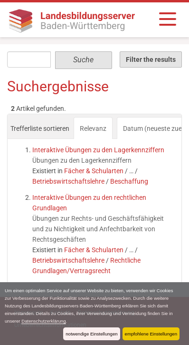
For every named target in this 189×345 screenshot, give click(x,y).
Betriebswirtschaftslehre (68, 181)
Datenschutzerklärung (43, 321)
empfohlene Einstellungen (151, 333)
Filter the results (151, 59)
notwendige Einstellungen (91, 333)
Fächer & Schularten (93, 171)
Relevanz (93, 128)
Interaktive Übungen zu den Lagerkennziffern (98, 150)
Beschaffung (129, 181)
